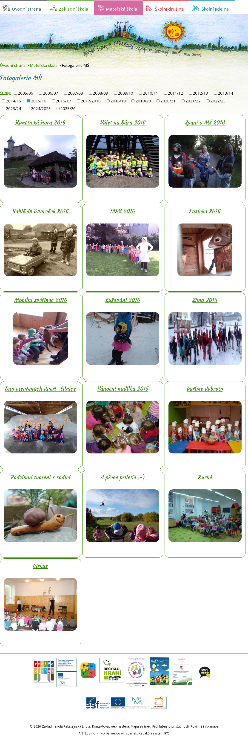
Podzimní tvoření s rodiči (40, 477)
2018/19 (118, 101)
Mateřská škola (121, 9)
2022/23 (218, 101)
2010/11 (150, 93)
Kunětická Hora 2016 (41, 122)
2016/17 (63, 101)
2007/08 (75, 93)
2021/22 (193, 101)
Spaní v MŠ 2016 (205, 122)
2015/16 (38, 101)
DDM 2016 (122, 211)
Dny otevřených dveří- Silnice (40, 389)
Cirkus (40, 566)
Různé (205, 477)
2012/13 (200, 93)
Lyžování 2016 (122, 300)
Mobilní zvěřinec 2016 (40, 300)
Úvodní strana (26, 9)
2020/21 (168, 101)
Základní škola (73, 9)
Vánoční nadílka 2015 (122, 389)
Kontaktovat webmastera (110, 726)
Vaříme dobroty (205, 389)
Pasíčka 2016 (205, 211)
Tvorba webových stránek (118, 733)
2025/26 (68, 108)
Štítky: (5, 92)
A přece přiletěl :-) (123, 477)
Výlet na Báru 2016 (123, 122)
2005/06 (25, 93)
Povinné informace (204, 726)
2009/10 (125, 93)
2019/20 (143, 101)
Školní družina (169, 9)
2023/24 (13, 108)
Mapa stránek (141, 726)
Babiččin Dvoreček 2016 (40, 211)
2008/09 (100, 93)
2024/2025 (41, 108)
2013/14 (225, 93)
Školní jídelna (215, 9)
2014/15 (13, 101)
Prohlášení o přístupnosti (170, 726)
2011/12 (175, 93)
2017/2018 (91, 101)
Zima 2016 (204, 300)
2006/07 (50, 93)
